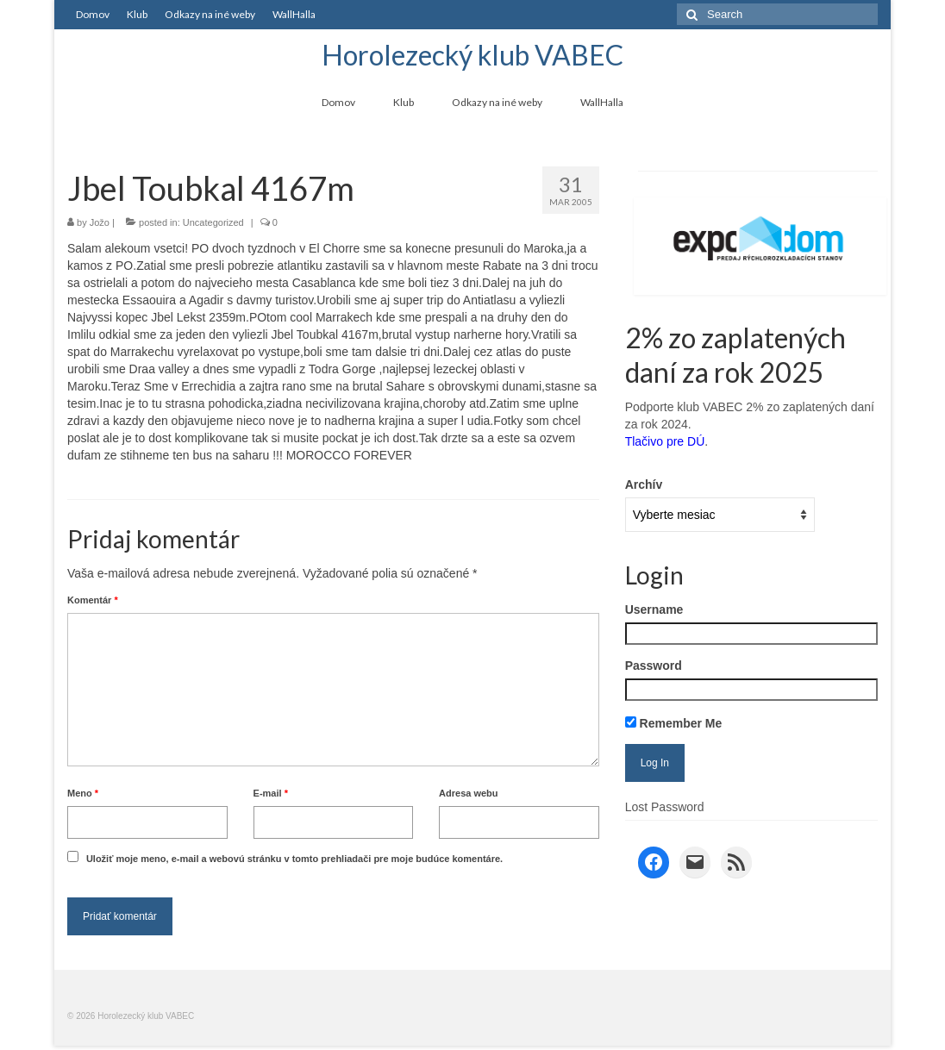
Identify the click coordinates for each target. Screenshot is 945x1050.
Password (653, 665)
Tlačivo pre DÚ (665, 441)
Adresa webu (468, 793)
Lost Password (664, 807)
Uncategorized (213, 222)
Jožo (100, 222)
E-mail (270, 793)
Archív (644, 484)
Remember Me (674, 723)
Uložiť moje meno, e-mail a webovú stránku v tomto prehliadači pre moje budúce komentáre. (294, 858)
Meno (82, 793)
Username (654, 609)
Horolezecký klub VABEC (472, 55)
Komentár (92, 600)
